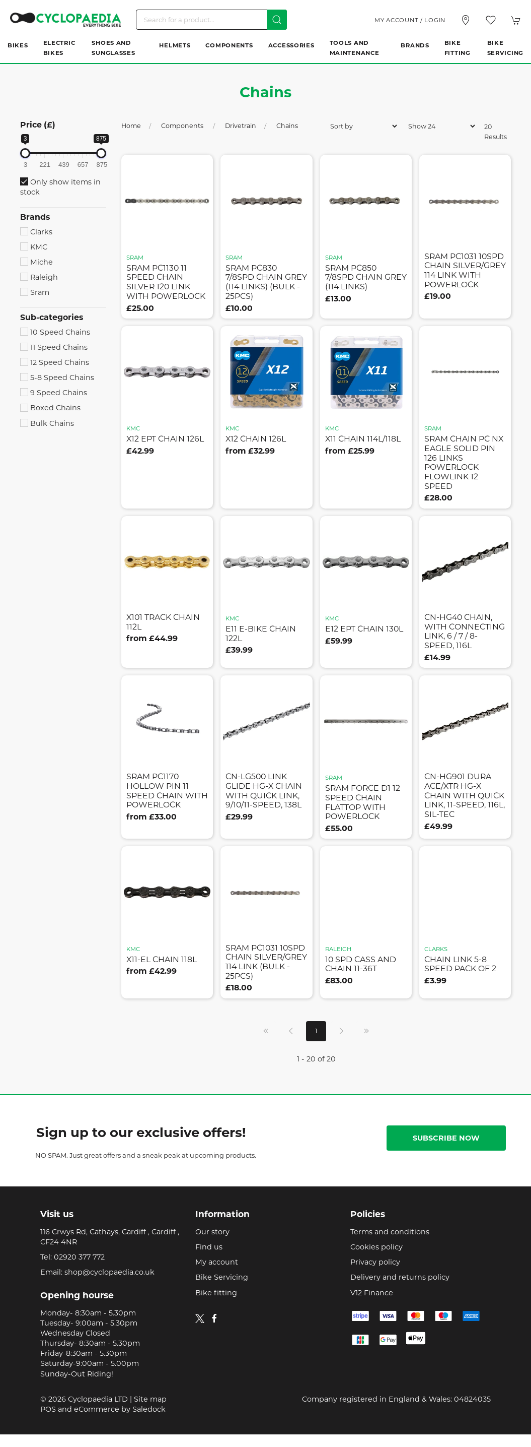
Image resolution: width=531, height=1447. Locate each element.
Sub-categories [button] (51, 317)
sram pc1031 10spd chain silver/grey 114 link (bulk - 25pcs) (266, 962)
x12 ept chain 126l (165, 439)
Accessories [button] (291, 45)
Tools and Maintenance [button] (355, 47)
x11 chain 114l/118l (363, 439)
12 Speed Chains (54, 362)
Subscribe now (446, 1138)
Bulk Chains (47, 423)
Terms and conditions (389, 1231)
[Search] (211, 20)
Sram (34, 292)
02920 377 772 (79, 1257)
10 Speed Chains (55, 332)
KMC (33, 246)
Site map (150, 1399)
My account (216, 1262)
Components (183, 126)
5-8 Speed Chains (57, 377)
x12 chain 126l (255, 439)
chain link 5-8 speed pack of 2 (460, 964)
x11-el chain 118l (161, 959)
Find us (208, 1246)
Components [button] (229, 45)
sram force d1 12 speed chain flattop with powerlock (362, 802)
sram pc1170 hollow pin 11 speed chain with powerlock (167, 790)
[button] (491, 20)
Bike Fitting (457, 47)
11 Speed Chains (54, 347)
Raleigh (39, 277)
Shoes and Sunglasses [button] (113, 47)
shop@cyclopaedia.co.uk (109, 1272)
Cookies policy (376, 1246)
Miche (36, 262)
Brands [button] (415, 45)
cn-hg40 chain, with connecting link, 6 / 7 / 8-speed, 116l (464, 631)
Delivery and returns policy (399, 1277)
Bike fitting (216, 1292)
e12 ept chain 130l (364, 629)
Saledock (149, 1409)
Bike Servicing (505, 47)
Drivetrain (240, 126)
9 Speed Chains (53, 392)
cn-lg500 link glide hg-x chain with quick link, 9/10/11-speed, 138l (263, 790)
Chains (287, 126)
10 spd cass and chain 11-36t (360, 964)
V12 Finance (371, 1292)
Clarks (36, 231)
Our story (212, 1231)
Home (131, 126)
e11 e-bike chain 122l (260, 633)
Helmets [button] (174, 45)
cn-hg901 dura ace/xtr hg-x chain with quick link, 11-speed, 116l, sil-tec (464, 795)
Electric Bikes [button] (59, 47)
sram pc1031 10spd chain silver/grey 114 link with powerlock (465, 270)
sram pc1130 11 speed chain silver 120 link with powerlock (165, 282)
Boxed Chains (50, 407)
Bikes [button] (18, 45)
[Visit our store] (466, 20)
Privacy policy (375, 1262)
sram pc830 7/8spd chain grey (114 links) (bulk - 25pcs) (266, 282)
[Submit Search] (277, 20)
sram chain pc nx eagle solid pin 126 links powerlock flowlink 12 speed (463, 462)
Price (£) (37, 125)
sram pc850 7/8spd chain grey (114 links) (366, 277)
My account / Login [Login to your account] (409, 20)
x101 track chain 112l (163, 622)
